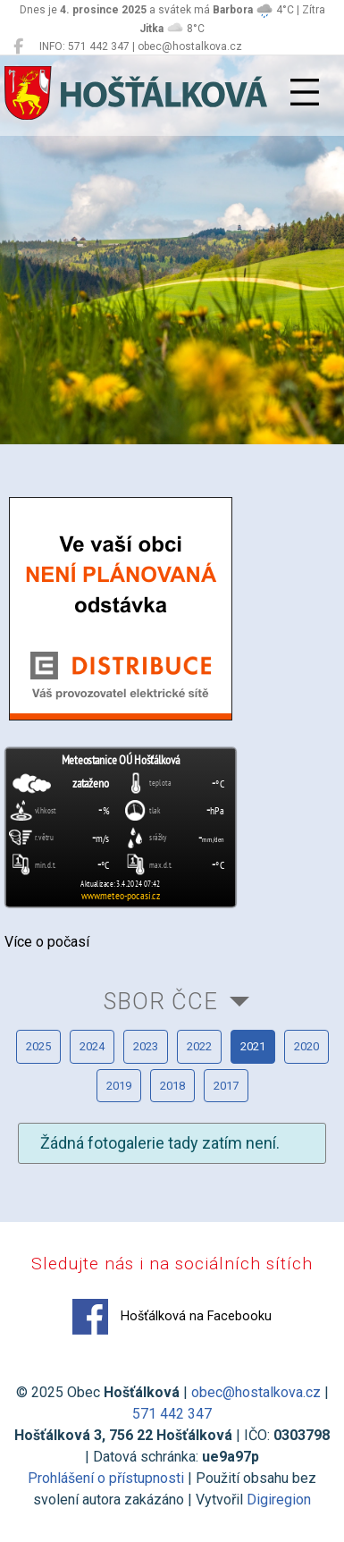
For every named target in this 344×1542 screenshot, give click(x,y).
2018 (172, 1085)
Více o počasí (46, 941)
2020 (306, 1046)
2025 (38, 1046)
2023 (145, 1046)
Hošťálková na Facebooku (172, 1317)
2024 (92, 1046)
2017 (226, 1085)
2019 (118, 1085)
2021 (252, 1046)
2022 (199, 1046)
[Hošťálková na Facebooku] (18, 46)
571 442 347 (172, 1413)
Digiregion (279, 1499)
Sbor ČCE (161, 1001)
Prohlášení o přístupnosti (106, 1478)
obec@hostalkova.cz (256, 1392)
